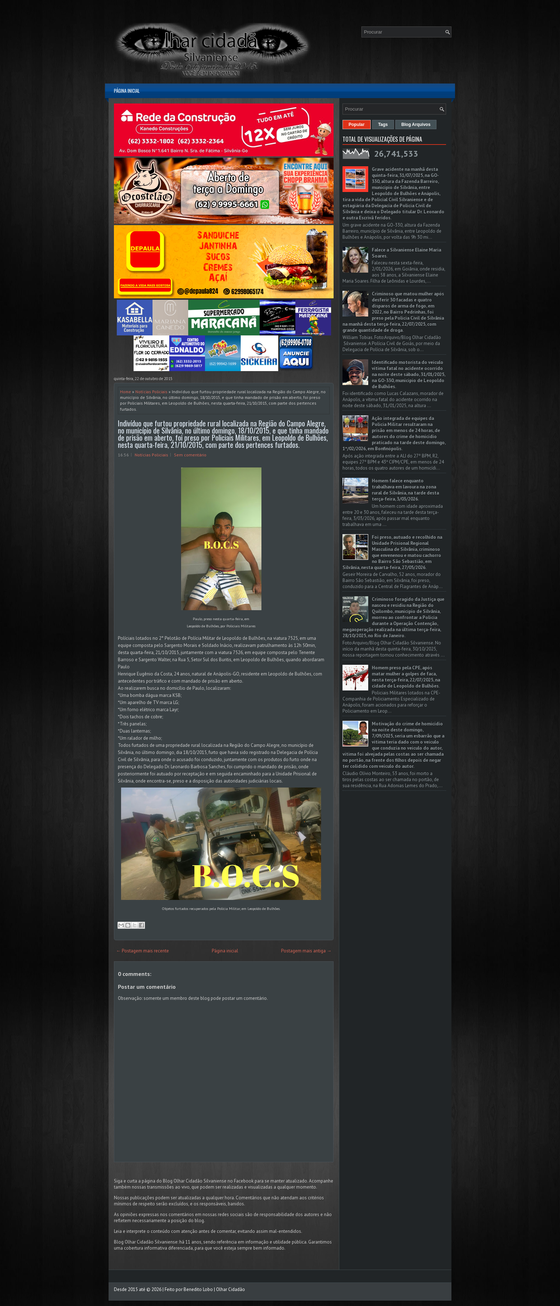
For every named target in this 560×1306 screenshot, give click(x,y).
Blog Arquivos (416, 124)
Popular (357, 124)
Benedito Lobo (198, 1289)
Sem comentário (190, 454)
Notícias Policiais (151, 391)
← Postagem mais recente (142, 951)
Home (125, 391)
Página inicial (127, 90)
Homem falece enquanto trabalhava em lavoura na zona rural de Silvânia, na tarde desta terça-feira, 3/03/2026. (405, 490)
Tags (383, 124)
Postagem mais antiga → (306, 951)
